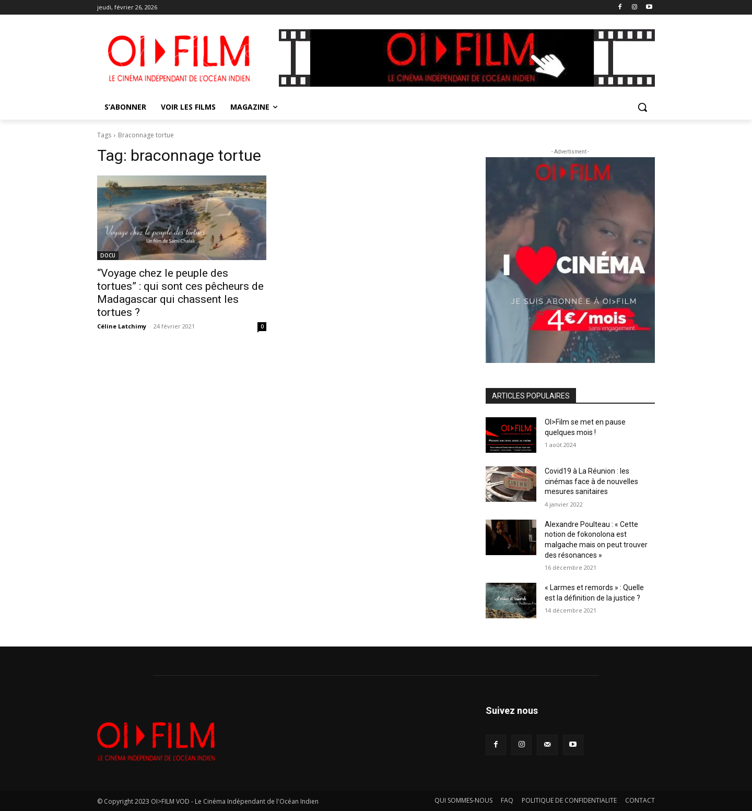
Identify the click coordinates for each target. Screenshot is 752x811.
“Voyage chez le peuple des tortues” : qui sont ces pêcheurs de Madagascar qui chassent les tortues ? (180, 293)
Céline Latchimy (121, 326)
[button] (642, 107)
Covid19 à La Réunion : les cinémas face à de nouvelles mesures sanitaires (591, 481)
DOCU (107, 255)
